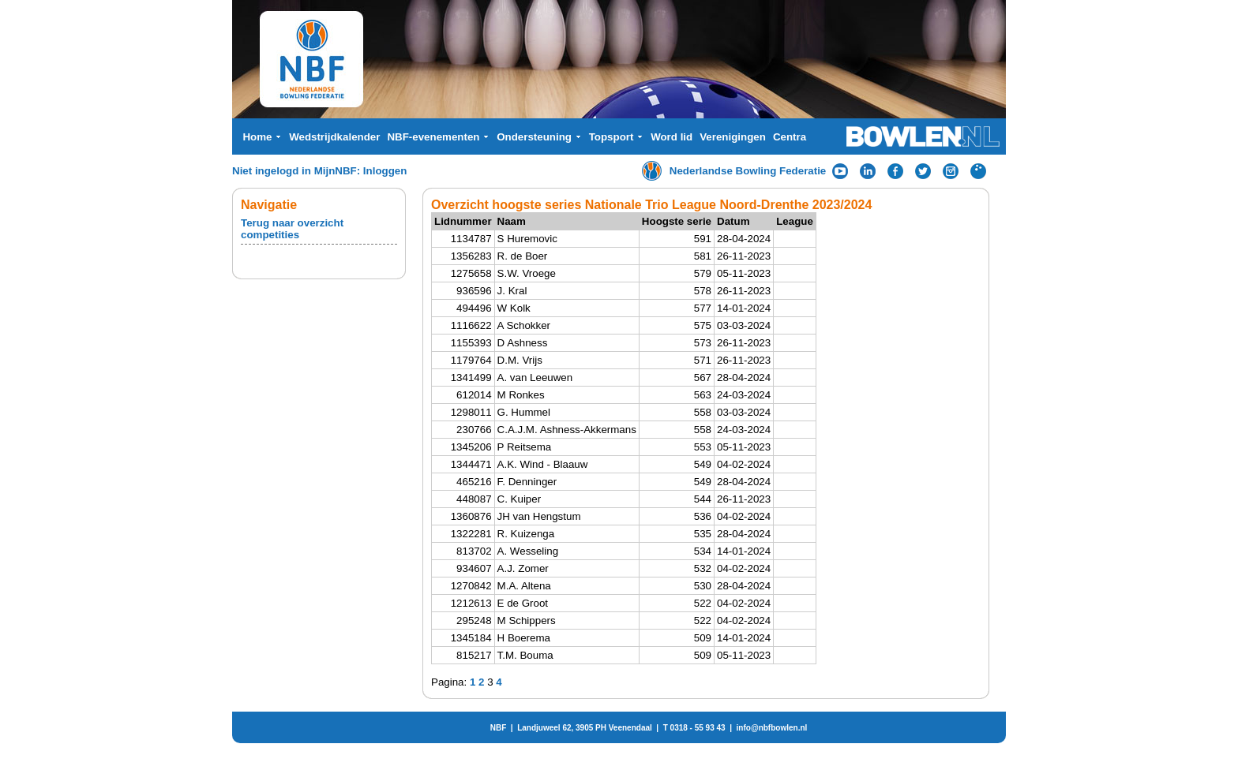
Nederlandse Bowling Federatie (748, 171)
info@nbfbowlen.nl (772, 727)
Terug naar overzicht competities (292, 229)
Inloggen (385, 171)
